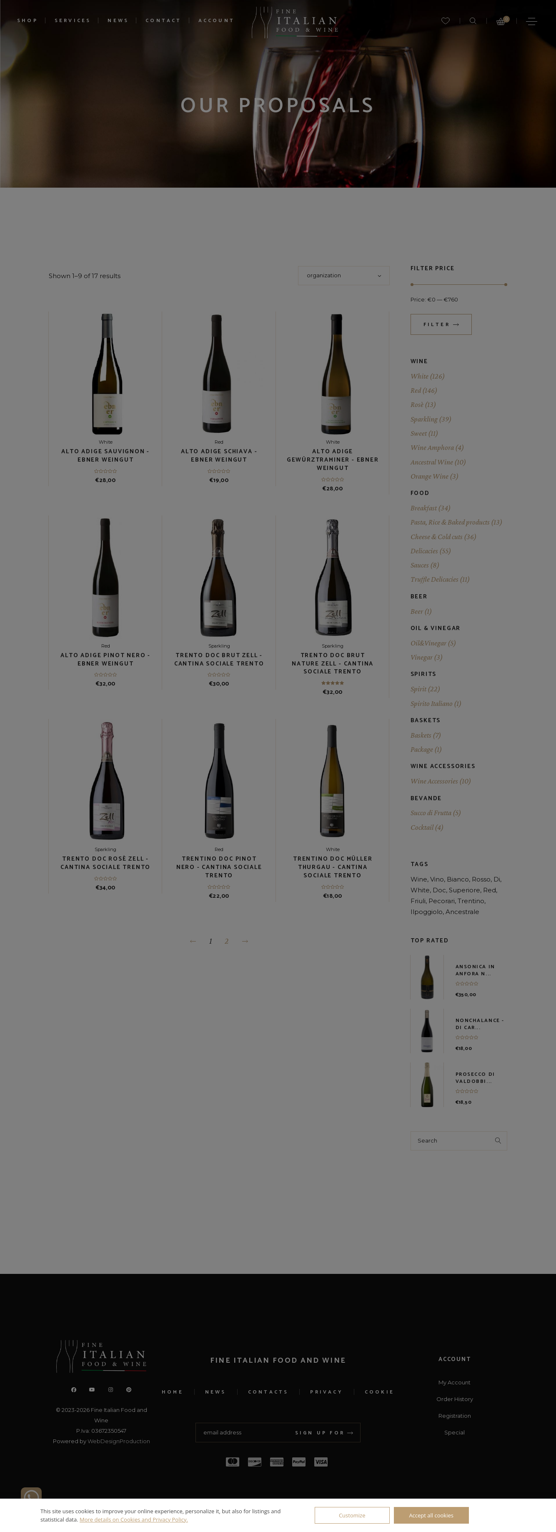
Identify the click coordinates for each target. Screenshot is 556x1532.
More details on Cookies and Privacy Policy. (134, 1519)
